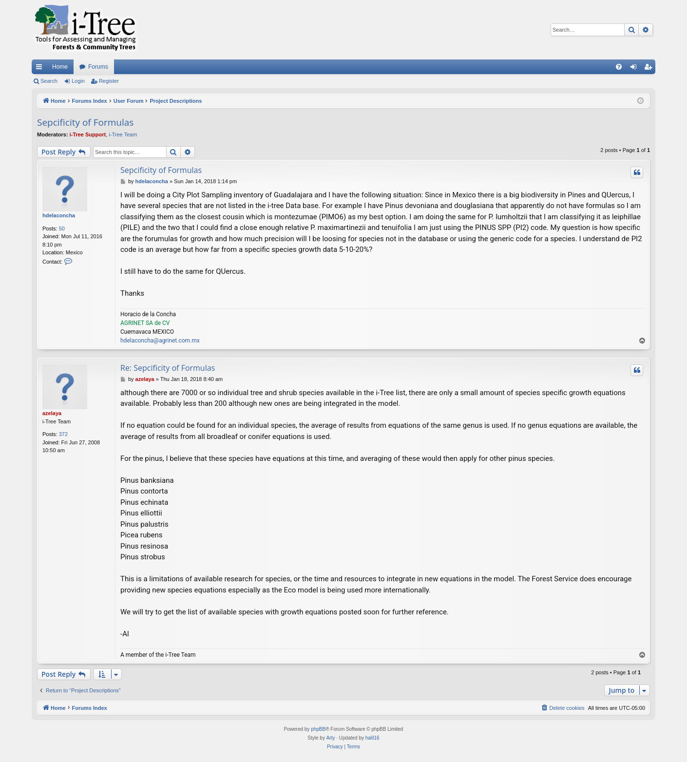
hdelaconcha (58, 215)
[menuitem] (618, 66)
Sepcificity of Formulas (85, 122)
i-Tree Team (123, 134)
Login (78, 81)
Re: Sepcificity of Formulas (167, 368)
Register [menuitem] (650, 68)
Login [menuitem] (635, 68)
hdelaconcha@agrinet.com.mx (160, 340)
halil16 (372, 738)
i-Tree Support (88, 134)
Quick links (41, 68)
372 (63, 434)
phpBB (318, 729)
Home (60, 66)
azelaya (51, 413)
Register (109, 81)
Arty (330, 738)
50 (62, 228)
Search (48, 81)
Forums (98, 66)
